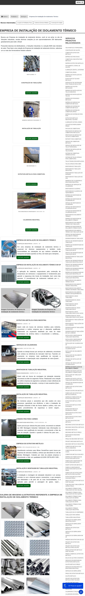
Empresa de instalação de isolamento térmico (73, 367)
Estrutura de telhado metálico (72, 79)
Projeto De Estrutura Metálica (72, 542)
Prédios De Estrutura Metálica (72, 528)
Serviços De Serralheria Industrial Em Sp (73, 520)
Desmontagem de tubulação (74, 238)
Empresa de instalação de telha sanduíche (73, 91)
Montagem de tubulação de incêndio (74, 173)
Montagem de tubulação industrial (73, 169)
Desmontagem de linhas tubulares (72, 300)
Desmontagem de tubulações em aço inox (74, 328)
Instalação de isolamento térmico (73, 352)
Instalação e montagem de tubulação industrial (73, 336)
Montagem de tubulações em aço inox (74, 320)
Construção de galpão (56, 22)
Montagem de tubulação (73, 166)
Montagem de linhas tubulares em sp (71, 304)
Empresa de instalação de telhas (73, 95)
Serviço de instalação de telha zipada (73, 150)
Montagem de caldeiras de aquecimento (73, 192)
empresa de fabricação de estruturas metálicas (73, 457)
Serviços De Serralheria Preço (73, 532)
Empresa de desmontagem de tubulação (74, 245)
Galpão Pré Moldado (71, 582)
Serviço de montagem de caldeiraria (73, 203)
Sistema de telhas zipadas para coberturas (73, 158)
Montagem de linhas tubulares (71, 296)
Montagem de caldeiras (72, 188)
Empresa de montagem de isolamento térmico (73, 219)
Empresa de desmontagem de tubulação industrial (74, 269)
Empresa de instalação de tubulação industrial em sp (74, 379)
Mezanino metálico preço (73, 432)
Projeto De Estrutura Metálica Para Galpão (72, 546)
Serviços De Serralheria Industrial (73, 524)
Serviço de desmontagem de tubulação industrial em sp (74, 261)
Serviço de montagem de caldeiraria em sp (73, 207)
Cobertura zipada (70, 72)
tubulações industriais (72, 517)
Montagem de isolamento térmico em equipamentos (73, 292)
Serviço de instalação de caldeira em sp (73, 363)
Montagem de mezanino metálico (72, 435)
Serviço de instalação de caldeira (73, 359)
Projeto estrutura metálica (74, 390)
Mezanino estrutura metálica (74, 424)
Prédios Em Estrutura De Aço (74, 539)
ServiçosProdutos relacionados (72, 40)
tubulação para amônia (72, 514)
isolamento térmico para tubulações (73, 505)
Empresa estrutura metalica (74, 63)
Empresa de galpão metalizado (71, 87)
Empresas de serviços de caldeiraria (73, 185)
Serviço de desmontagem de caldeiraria (74, 383)
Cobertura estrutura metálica (42, 22)
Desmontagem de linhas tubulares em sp (72, 308)
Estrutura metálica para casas (73, 401)
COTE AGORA (52, 92)
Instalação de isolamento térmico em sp (73, 355)
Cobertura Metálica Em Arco (74, 454)
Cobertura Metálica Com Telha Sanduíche (73, 447)
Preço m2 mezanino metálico (74, 439)
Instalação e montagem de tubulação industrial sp (73, 340)
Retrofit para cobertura (73, 139)
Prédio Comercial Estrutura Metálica (74, 554)
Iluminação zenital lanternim (74, 69)
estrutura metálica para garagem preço (73, 477)
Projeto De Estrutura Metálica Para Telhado (72, 579)
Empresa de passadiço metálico (72, 99)
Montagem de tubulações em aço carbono (74, 324)
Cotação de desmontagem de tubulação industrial (74, 277)
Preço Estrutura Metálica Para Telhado (73, 550)
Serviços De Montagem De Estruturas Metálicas (73, 561)
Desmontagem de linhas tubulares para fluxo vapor (74, 316)
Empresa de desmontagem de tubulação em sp (74, 249)
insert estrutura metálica (73, 465)
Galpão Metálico (70, 576)
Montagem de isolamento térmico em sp (73, 281)
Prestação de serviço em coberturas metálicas (73, 131)
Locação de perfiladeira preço (24, 22)
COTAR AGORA (11, 92)
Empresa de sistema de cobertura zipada (72, 111)
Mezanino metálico (71, 429)
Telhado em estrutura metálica (72, 421)
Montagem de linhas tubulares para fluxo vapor (74, 312)
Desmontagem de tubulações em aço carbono (74, 332)
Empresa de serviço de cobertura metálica (72, 103)
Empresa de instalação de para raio (73, 75)
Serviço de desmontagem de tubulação (74, 241)
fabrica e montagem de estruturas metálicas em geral (73, 469)
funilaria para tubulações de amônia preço (74, 485)
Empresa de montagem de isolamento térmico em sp (73, 227)
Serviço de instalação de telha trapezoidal (73, 146)
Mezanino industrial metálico (74, 427)
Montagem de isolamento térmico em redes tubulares (74, 289)
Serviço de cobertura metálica (72, 142)
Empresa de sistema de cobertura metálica (72, 107)
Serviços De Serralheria (73, 571)
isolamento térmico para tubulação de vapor (73, 501)
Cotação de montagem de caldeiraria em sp (73, 211)
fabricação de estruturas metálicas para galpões (73, 473)
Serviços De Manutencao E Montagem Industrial (73, 567)
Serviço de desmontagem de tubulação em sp (74, 253)
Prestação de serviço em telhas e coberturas (73, 135)
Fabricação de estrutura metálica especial (73, 393)
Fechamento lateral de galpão (72, 66)
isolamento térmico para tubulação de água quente (73, 493)
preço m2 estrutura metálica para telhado (74, 481)
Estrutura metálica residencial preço (71, 409)
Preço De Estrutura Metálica (74, 573)
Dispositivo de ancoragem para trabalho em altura (73, 83)
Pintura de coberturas (72, 128)
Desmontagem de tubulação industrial (74, 257)
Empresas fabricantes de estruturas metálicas (73, 397)
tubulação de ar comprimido (74, 512)
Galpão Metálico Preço (72, 564)
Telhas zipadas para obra (73, 164)
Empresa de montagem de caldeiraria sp (73, 199)
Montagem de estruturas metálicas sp (73, 417)
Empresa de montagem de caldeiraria (73, 195)
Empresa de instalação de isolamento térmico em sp (73, 371)
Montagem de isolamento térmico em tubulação (73, 223)
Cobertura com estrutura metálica (73, 60)
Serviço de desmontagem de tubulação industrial (74, 265)
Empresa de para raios (72, 56)
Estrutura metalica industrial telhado (71, 118)
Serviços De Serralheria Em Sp (74, 536)
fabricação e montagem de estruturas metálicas (73, 461)
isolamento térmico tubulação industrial (72, 509)
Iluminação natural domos (73, 122)
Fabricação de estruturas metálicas (73, 387)
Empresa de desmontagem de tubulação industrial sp (74, 273)
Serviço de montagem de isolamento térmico (73, 235)
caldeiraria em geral (72, 594)
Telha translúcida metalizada (74, 161)
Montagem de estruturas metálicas (73, 413)
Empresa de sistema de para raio (74, 115)
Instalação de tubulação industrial (73, 375)
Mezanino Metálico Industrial (74, 444)
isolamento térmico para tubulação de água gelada (73, 489)
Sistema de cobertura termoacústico (72, 154)
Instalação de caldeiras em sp (74, 344)
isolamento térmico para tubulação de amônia (73, 497)
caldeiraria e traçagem (72, 591)
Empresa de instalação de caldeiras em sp (73, 348)
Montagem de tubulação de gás (74, 177)
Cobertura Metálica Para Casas (73, 451)
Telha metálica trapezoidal (74, 47)
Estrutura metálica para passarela (73, 405)
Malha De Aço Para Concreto (74, 558)
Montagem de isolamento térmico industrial (73, 285)
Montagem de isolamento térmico (73, 215)
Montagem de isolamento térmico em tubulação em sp (74, 231)
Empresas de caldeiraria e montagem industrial (73, 181)
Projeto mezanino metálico (74, 441)
